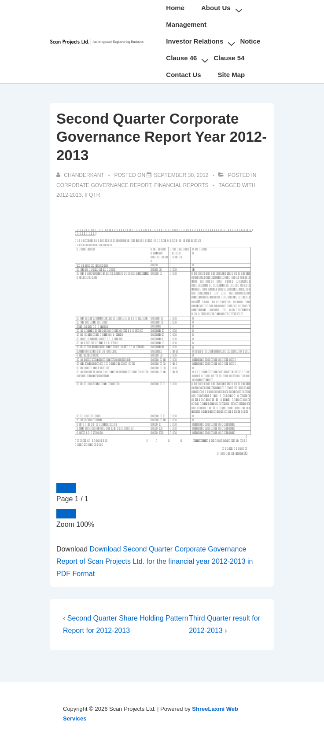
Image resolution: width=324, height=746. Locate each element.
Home (175, 7)
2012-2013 (68, 195)
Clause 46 (181, 58)
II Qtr (92, 195)
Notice (250, 41)
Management (186, 24)
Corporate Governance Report (103, 185)
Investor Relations (194, 41)
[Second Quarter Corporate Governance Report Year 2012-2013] (181, 175)
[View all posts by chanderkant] (81, 175)
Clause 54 (229, 58)
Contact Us (183, 74)
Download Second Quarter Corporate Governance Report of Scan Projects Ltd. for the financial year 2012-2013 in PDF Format (154, 561)
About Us (216, 7)
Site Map (231, 74)
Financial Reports (181, 185)
